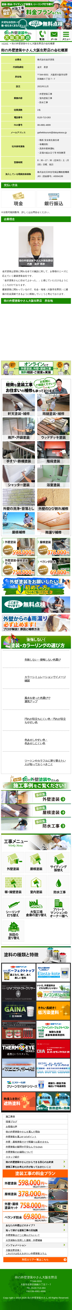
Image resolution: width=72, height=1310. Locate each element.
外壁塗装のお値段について (19, 1152)
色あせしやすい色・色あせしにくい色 (36, 741)
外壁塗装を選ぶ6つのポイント (21, 1136)
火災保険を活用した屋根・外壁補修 (24, 1240)
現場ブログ (11, 1121)
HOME (5, 43)
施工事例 (10, 1116)
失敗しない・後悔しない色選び (43, 659)
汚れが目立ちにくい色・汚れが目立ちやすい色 (45, 720)
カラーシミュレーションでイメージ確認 (45, 679)
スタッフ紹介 (12, 1157)
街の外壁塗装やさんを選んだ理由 (23, 1131)
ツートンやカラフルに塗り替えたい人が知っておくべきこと (45, 762)
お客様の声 (11, 1126)
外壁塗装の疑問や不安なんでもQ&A (24, 1147)
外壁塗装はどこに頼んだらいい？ (23, 1235)
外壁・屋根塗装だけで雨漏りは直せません (27, 1142)
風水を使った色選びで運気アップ (37, 700)
